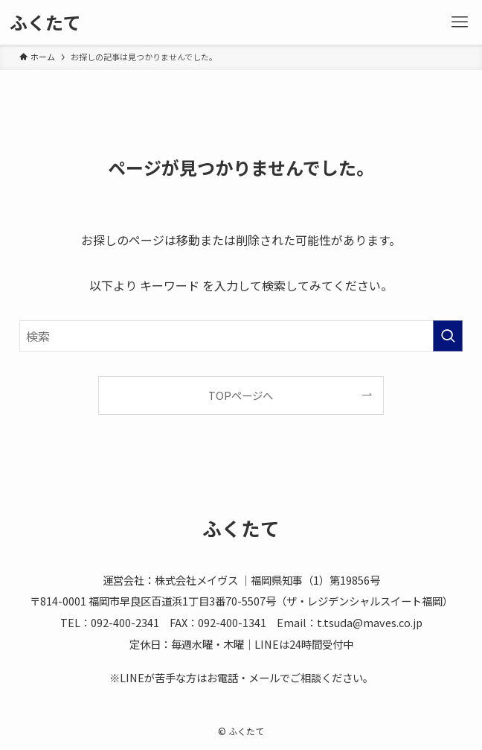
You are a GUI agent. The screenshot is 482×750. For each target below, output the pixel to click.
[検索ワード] (241, 336)
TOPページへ (240, 395)
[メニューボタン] (459, 22)
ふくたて (45, 22)
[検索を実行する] (448, 336)
